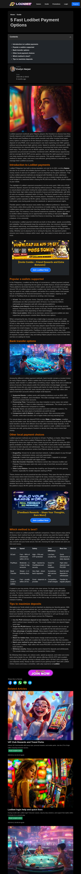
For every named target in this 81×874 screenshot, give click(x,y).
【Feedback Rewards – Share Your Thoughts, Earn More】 (40, 513)
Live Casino (56, 419)
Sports (65, 214)
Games (38, 4)
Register (76, 4)
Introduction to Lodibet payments (25, 44)
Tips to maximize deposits (23, 59)
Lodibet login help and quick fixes (25, 809)
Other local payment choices (24, 53)
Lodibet (56, 664)
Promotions (56, 4)
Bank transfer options (21, 50)
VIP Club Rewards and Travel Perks (26, 742)
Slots (48, 419)
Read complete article (15, 750)
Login (66, 4)
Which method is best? (21, 56)
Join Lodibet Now (40, 270)
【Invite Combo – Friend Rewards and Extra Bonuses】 (40, 263)
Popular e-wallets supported (23, 47)
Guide (47, 4)
